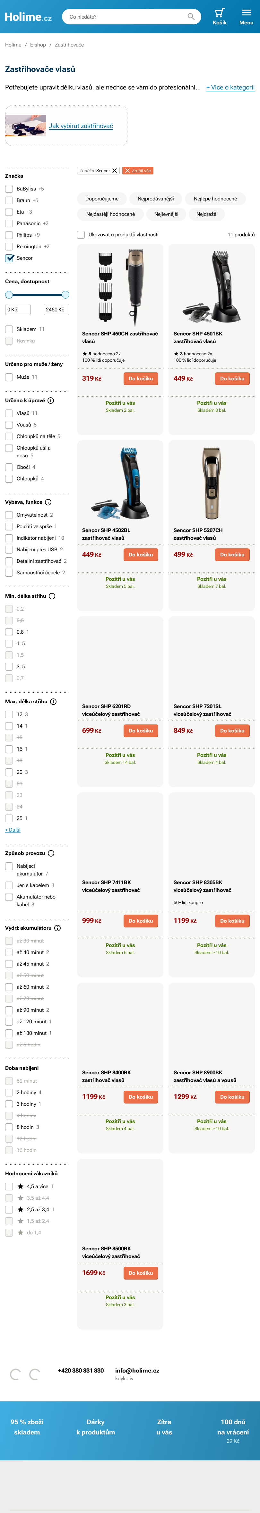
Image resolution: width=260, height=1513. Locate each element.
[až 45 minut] (9, 964)
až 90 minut (27, 1010)
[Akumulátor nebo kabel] (9, 897)
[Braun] (9, 200)
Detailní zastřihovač (36, 561)
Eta (18, 212)
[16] (9, 749)
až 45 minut (27, 964)
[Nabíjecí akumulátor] (9, 866)
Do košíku (141, 379)
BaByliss (24, 189)
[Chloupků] (9, 479)
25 (16, 818)
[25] (9, 818)
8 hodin (22, 1127)
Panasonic (26, 223)
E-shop (38, 45)
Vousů (21, 425)
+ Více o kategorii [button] (230, 87)
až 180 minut (28, 1033)
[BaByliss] (9, 189)
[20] (9, 772)
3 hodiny (23, 1104)
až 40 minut (27, 952)
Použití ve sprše (31, 526)
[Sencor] (9, 258)
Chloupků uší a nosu (28, 451)
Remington (27, 246)
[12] (9, 714)
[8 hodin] (9, 1127)
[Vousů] (9, 425)
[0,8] (9, 632)
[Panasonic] (9, 223)
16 (16, 749)
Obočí (20, 467)
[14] (9, 726)
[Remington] (9, 246)
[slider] (9, 295)
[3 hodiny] (9, 1104)
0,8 (17, 632)
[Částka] (18, 310)
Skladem (25, 329)
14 (16, 726)
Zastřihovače (69, 45)
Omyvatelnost (29, 515)
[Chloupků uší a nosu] (9, 448)
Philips (22, 235)
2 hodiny (23, 1092)
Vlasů (21, 413)
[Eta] (9, 212)
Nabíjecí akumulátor (26, 869)
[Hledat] (191, 16)
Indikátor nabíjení (34, 538)
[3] (9, 667)
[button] (246, 16)
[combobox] (131, 16)
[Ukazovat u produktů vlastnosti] (81, 235)
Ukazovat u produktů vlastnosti (118, 235)
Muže (21, 377)
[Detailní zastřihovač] (9, 561)
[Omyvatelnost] (9, 515)
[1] (9, 643)
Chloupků (24, 479)
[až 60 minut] (9, 987)
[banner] (28, 16)
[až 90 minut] (9, 1010)
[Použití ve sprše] (9, 526)
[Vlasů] (9, 413)
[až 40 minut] (9, 952)
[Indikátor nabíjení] (9, 538)
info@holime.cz (137, 1370)
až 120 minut (28, 1022)
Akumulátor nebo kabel (30, 900)
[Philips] (9, 235)
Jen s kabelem (30, 885)
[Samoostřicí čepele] (9, 573)
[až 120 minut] (9, 1022)
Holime (13, 45)
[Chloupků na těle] (9, 436)
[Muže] (9, 377)
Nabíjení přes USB (34, 550)
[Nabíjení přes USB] (9, 550)
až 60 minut (27, 987)
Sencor (18, 258)
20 (16, 772)
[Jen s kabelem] (9, 885)
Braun (21, 200)
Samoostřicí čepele (35, 573)
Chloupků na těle (32, 436)
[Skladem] (9, 329)
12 (16, 714)
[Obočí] (9, 467)
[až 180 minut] (9, 1033)
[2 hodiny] (9, 1092)
